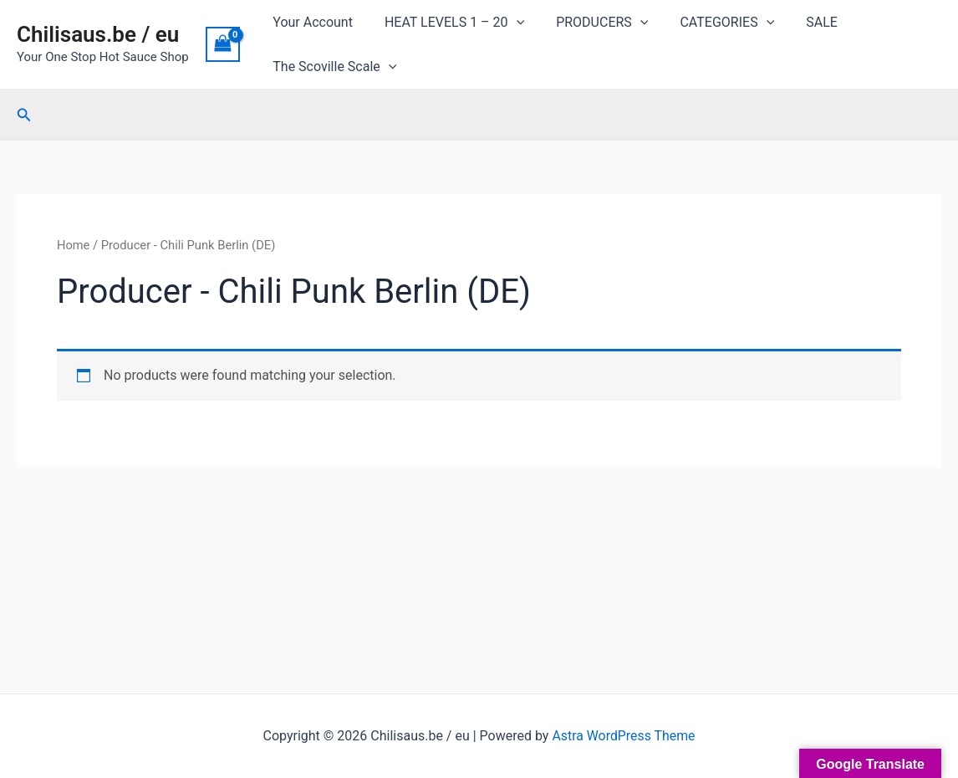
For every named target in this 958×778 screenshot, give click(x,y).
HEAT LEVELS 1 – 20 (447, 22)
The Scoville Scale (332, 66)
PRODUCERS (589, 22)
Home (73, 245)
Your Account (310, 22)
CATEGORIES (709, 22)
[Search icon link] (24, 115)
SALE (799, 22)
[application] (509, 22)
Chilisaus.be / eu (98, 34)
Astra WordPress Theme (624, 736)
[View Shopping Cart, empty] (223, 44)
